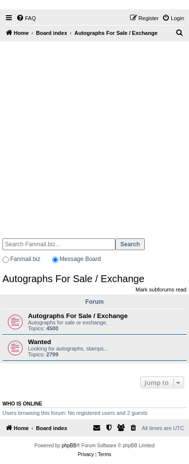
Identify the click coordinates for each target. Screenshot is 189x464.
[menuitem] (26, 18)
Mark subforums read (161, 289)
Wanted (39, 342)
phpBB (69, 445)
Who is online (22, 403)
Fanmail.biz (25, 259)
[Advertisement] (92, 135)
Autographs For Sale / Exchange (73, 278)
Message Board (80, 259)
